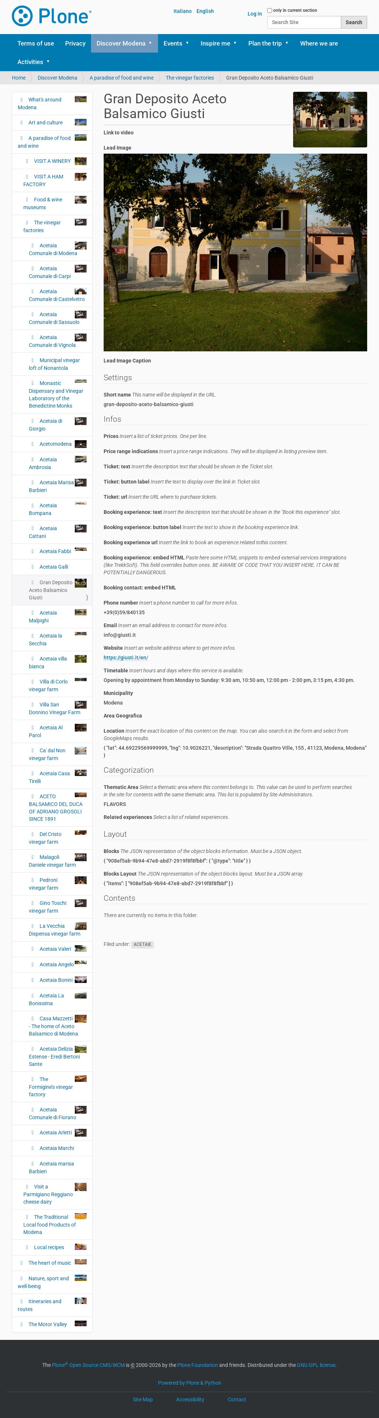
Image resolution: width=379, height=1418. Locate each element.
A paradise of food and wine (122, 78)
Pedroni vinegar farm (58, 883)
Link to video (119, 133)
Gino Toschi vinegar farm (58, 906)
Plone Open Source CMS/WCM (88, 1365)
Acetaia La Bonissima (58, 999)
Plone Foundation (197, 1365)
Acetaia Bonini (62, 979)
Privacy (75, 43)
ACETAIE (142, 944)
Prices (156, 436)
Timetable (174, 670)
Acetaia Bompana (58, 509)
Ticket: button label (182, 482)
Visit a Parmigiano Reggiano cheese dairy (55, 1194)
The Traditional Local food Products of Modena (55, 1224)
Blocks (203, 851)
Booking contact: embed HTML (140, 588)
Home (19, 78)
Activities (30, 62)
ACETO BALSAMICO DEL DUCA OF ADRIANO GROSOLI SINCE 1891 (58, 807)
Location (226, 734)
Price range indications (216, 451)
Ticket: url (161, 497)
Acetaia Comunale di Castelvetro (58, 295)
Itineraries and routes (52, 1305)
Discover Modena (121, 43)
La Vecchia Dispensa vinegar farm (58, 929)
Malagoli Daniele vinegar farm (58, 860)
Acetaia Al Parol (58, 731)
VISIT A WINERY (60, 161)
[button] (153, 43)
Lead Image (117, 148)
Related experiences (166, 817)
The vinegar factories (190, 78)
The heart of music (57, 1262)
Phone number (171, 603)
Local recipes (60, 1247)
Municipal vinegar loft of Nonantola (54, 364)
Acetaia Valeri (62, 948)
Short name (160, 395)
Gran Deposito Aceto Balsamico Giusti (58, 590)
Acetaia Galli (53, 567)
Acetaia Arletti (62, 1133)
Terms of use (35, 43)
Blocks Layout (203, 874)
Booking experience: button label (201, 527)
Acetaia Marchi (56, 1148)
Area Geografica (123, 716)
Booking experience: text (222, 512)
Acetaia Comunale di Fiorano (58, 1113)
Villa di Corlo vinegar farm (58, 685)
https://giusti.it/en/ (126, 657)
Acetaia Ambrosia (58, 463)
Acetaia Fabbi (62, 551)
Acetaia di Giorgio (58, 424)
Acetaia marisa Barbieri (51, 1167)
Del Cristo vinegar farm (58, 837)
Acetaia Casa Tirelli (58, 777)
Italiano (183, 11)
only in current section (295, 10)
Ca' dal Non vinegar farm (58, 754)
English (205, 11)
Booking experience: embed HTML (225, 565)
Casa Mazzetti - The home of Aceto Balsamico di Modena (58, 1026)
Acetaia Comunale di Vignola (58, 341)
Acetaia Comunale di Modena (58, 249)
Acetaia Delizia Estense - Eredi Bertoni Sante (58, 1056)
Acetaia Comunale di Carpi (58, 272)
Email (166, 625)
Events (173, 43)
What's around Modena (52, 103)
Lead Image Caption (127, 361)
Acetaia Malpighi (58, 616)
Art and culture (57, 122)
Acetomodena (62, 444)
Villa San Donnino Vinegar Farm (58, 708)
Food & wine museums (55, 203)
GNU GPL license (316, 1365)
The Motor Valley (57, 1324)
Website (170, 648)
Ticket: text (189, 466)
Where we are (319, 43)
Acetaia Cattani (58, 532)
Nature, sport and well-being (52, 1282)
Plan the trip (265, 43)
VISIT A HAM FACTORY (55, 180)
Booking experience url (196, 542)
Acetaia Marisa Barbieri (58, 486)
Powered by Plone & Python (189, 1383)
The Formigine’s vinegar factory (58, 1086)
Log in (255, 14)
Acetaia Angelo (62, 964)
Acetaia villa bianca (58, 662)
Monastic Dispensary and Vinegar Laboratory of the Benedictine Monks (58, 394)
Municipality (118, 693)
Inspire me (215, 43)
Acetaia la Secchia (58, 639)
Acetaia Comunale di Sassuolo (58, 318)
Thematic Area (228, 790)
